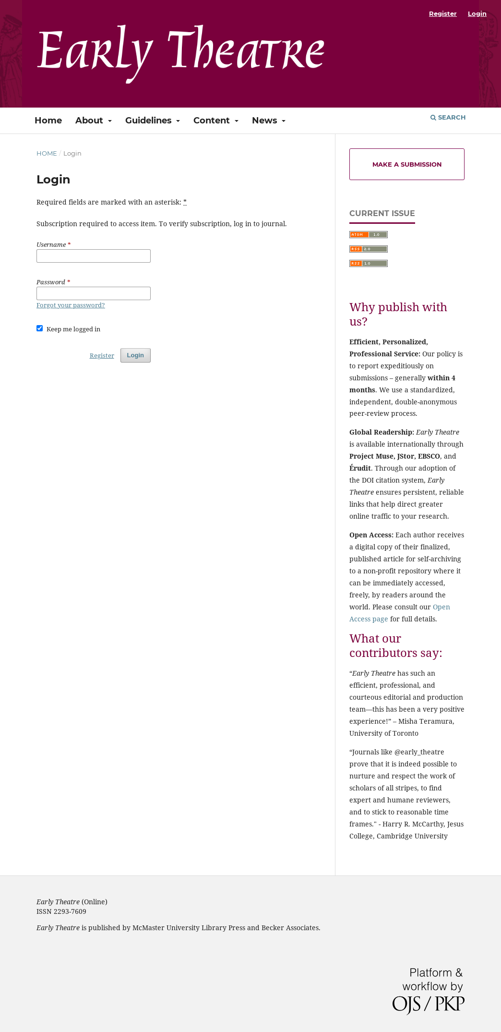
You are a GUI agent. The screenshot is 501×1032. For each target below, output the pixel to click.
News (266, 120)
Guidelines (149, 120)
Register (443, 13)
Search (448, 117)
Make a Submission (407, 164)
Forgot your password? (70, 305)
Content (212, 120)
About (90, 120)
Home (48, 120)
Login (477, 13)
